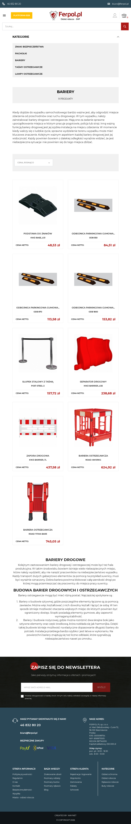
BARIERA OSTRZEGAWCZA (93, 455)
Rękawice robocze (110, 782)
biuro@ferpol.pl (28, 733)
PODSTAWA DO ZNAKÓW (38, 233)
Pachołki (21, 53)
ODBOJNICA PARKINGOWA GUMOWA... (93, 233)
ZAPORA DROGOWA (37, 455)
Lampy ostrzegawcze (28, 74)
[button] (118, 36)
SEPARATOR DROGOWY (93, 381)
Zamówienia (76, 782)
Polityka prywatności (22, 774)
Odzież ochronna (109, 774)
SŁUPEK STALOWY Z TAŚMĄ (37, 381)
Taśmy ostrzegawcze (28, 67)
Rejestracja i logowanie (80, 774)
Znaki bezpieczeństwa (29, 46)
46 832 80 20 (30, 725)
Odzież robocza (109, 778)
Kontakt (16, 786)
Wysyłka (16, 793)
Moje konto (75, 778)
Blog (46, 790)
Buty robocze (108, 786)
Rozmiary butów (52, 782)
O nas (15, 782)
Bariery (20, 60)
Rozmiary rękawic (52, 786)
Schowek (74, 790)
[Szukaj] (65, 26)
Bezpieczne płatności (22, 790)
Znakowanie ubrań (52, 774)
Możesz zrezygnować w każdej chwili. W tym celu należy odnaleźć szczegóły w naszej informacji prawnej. (65, 697)
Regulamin (17, 778)
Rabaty (73, 786)
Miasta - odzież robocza (23, 797)
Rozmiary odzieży (52, 778)
